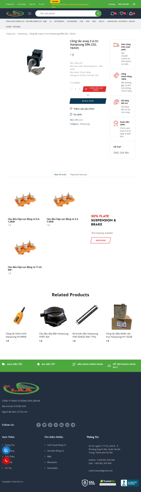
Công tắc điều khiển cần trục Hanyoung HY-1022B (119, 335)
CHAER (8, 26)
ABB (45, 21)
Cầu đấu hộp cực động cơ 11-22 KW (25, 268)
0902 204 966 (123, 4)
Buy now (89, 101)
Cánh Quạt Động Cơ (15, 21)
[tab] (60, 174)
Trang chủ (10, 4)
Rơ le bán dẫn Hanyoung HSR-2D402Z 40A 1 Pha (85, 335)
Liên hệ (32, 4)
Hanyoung (112, 21)
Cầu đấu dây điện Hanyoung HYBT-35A (53, 335)
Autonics (123, 21)
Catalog (111, 4)
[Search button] (98, 13)
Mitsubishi (60, 21)
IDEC (95, 21)
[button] (55, 1)
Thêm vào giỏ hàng (96, 89)
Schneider (72, 21)
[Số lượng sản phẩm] (75, 89)
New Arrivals (60, 174)
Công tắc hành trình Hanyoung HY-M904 (16, 335)
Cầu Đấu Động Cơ (34, 21)
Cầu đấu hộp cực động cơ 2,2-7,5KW (63, 220)
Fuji (82, 21)
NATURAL (17, 26)
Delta (102, 21)
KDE (88, 21)
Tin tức (41, 4)
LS (51, 21)
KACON (132, 21)
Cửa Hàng (21, 4)
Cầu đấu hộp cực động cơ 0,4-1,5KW (24, 220)
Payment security (78, 174)
